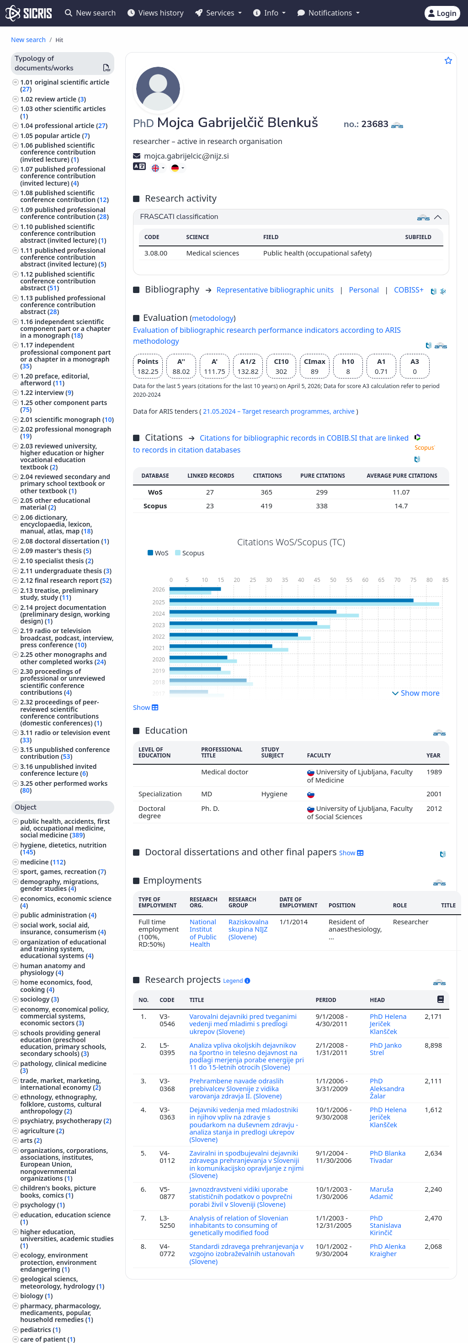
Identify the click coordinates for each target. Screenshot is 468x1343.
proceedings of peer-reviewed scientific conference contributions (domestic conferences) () (61, 712)
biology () (36, 1295)
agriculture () (42, 1130)
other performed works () (63, 786)
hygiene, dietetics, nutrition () (63, 848)
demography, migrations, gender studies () (59, 885)
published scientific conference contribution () (64, 196)
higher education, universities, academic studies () (67, 1238)
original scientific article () (64, 85)
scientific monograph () (74, 419)
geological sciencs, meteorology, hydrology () (62, 1282)
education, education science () (65, 1218)
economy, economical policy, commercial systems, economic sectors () (64, 1016)
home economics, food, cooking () (56, 985)
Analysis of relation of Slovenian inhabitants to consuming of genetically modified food (239, 1232)
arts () (31, 1140)
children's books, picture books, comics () (58, 1191)
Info (266, 13)
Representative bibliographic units (276, 290)
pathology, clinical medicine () (63, 1067)
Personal (365, 290)
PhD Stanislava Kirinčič (385, 1232)
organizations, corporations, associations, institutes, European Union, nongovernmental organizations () (64, 1164)
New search (90, 13)
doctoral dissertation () (72, 541)
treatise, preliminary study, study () (59, 594)
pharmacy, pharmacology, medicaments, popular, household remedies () (60, 1312)
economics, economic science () (66, 902)
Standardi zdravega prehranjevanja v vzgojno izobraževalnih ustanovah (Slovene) (245, 1261)
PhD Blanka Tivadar (387, 1164)
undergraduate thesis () (73, 570)
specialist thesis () (64, 560)
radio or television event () (65, 736)
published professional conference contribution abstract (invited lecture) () (63, 257)
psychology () (42, 1204)
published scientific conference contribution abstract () (58, 281)
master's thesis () (63, 550)
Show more (416, 693)
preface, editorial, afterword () (55, 379)
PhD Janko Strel (385, 1048)
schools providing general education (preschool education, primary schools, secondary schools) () (63, 1043)
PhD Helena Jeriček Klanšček (388, 1024)
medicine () (42, 862)
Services (215, 13)
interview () (54, 392)
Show (146, 707)
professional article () (71, 125)
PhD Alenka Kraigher (387, 1257)
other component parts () (63, 406)
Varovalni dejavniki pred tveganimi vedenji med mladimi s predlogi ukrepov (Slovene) (243, 1024)
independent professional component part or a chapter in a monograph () (65, 355)
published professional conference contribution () (64, 213)
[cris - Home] (28, 13)
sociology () (39, 999)
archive (344, 411)
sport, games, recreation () (63, 871)
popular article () (62, 135)
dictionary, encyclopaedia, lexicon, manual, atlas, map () (56, 524)
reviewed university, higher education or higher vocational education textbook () (62, 456)
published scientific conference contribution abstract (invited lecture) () (63, 233)
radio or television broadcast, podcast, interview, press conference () (66, 637)
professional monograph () (65, 432)
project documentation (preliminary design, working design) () (65, 614)
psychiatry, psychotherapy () (66, 1120)
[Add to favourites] (448, 60)
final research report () (73, 580)
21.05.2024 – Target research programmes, (268, 411)
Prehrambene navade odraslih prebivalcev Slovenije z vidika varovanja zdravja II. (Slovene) (237, 1096)
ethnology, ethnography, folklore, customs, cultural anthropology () (60, 1104)
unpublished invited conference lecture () (58, 770)
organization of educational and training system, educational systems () (63, 949)
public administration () (58, 915)
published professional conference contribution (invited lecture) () (62, 176)
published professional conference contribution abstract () (62, 304)
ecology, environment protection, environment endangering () (58, 1262)
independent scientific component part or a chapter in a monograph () (65, 328)
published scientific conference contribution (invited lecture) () (58, 152)
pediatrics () (40, 1329)
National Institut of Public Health (203, 933)
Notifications (326, 13)
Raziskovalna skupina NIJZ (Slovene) (249, 929)
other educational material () (55, 504)
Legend (236, 981)
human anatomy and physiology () (52, 969)
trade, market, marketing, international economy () (60, 1084)
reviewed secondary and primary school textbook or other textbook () (65, 483)
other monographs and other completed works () (63, 658)
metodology (213, 318)
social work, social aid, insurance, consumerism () (63, 928)
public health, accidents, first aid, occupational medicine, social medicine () (65, 828)
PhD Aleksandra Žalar (386, 1096)
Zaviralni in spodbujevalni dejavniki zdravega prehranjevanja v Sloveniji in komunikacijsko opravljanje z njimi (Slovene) (245, 1171)
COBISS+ (409, 290)
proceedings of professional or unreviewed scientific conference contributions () (62, 682)
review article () (60, 99)
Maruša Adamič (381, 1200)
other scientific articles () (63, 112)
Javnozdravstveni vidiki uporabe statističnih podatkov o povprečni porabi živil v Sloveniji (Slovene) (241, 1204)
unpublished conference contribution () (65, 753)
